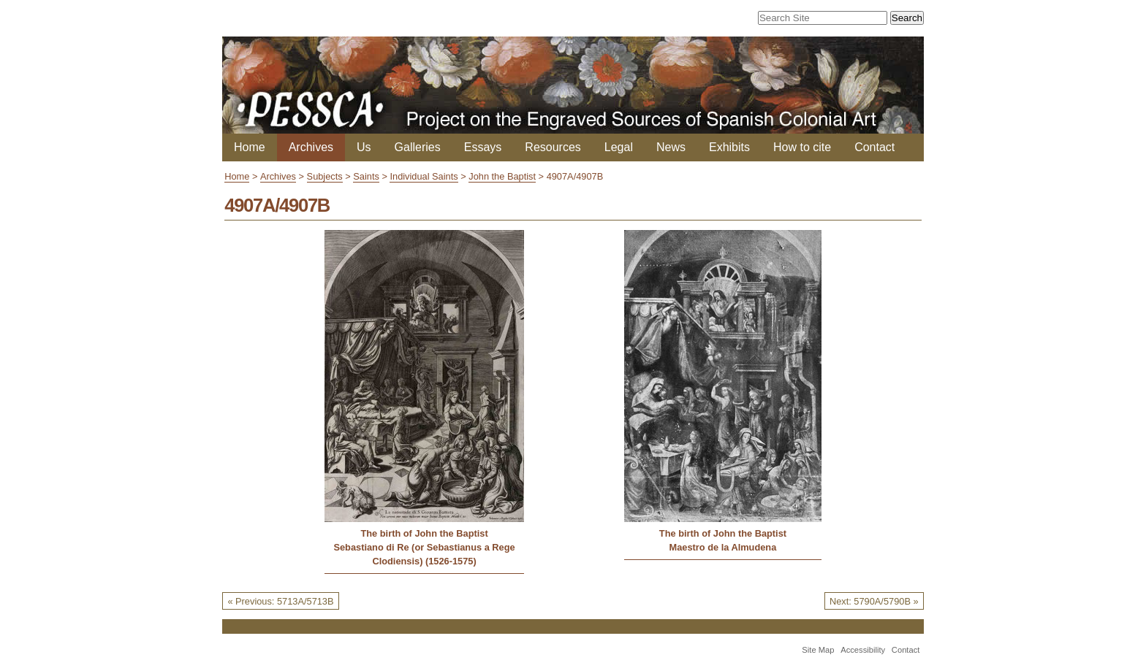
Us (364, 147)
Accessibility (862, 649)
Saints (366, 176)
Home (249, 147)
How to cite (802, 147)
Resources (552, 147)
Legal (618, 147)
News (671, 147)
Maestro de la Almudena (723, 547)
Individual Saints (424, 176)
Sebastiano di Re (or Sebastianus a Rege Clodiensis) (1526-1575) (424, 554)
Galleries (418, 147)
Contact (874, 147)
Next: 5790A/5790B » (874, 601)
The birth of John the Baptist (423, 533)
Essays (483, 147)
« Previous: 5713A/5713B (280, 601)
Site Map (818, 649)
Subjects (325, 176)
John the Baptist (502, 176)
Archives (311, 147)
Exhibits (729, 147)
